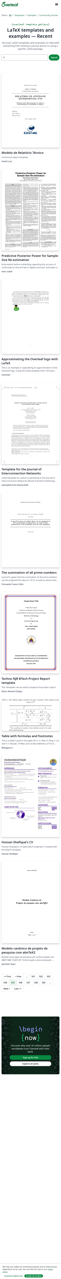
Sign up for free (30, 1057)
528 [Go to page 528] (36, 982)
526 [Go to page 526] (20, 982)
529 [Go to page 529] (43, 982)
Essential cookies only (13, 1276)
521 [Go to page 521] (33, 976)
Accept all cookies (33, 1276)
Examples (31, 15)
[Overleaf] (10, 4)
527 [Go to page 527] (28, 982)
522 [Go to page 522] (41, 976)
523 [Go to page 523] (48, 976)
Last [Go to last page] (17, 988)
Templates (19, 15)
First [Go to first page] (7, 976)
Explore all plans (30, 1063)
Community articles (48, 15)
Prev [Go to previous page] (18, 976)
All (10, 15)
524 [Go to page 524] (5, 982)
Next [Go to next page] (7, 988)
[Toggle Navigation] (56, 4)
